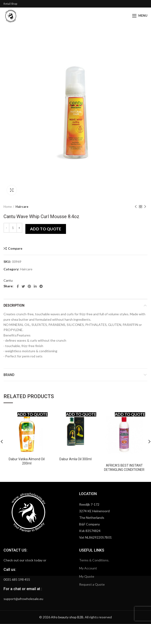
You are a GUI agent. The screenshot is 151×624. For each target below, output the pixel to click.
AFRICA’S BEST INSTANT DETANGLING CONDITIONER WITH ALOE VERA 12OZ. (124, 470)
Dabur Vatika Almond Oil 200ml (27, 461)
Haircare (21, 206)
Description (14, 305)
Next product (145, 206)
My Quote (86, 576)
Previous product (135, 206)
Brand (9, 375)
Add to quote (45, 228)
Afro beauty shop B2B (67, 617)
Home (8, 206)
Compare (15, 248)
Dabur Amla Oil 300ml (75, 459)
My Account (88, 568)
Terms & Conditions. (94, 560)
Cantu (8, 280)
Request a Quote (92, 584)
